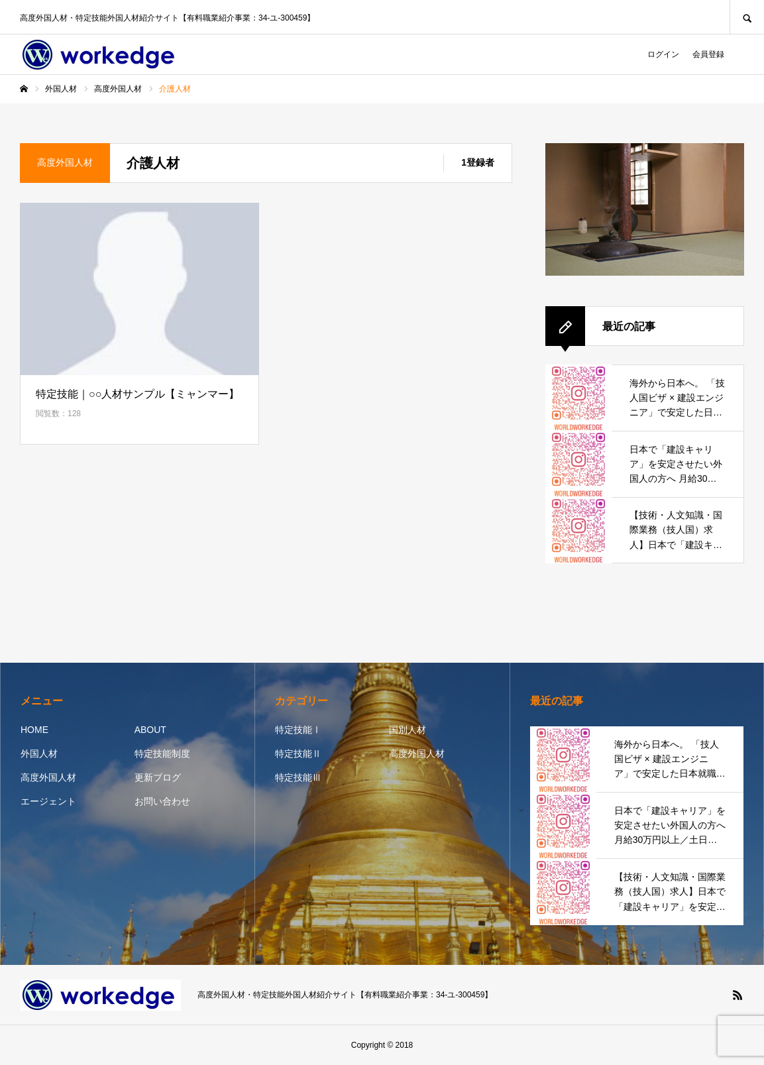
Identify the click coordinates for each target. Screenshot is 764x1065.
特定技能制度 (162, 753)
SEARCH (747, 17)
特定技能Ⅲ (298, 777)
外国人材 (39, 753)
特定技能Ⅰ (298, 729)
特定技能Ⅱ (298, 753)
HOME (34, 729)
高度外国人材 (48, 777)
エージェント (48, 801)
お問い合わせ (162, 801)
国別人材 (407, 729)
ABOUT (150, 729)
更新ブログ (158, 777)
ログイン (663, 54)
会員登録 (708, 54)
